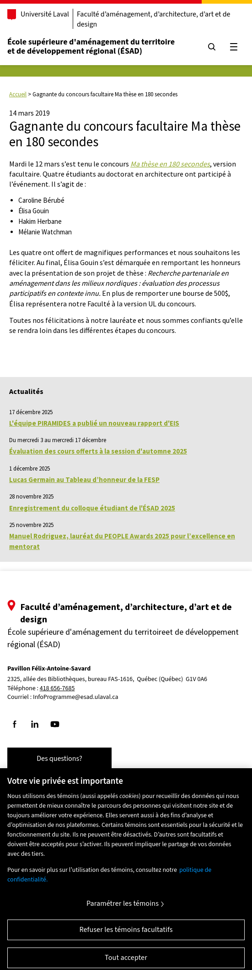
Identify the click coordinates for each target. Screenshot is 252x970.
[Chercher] (212, 47)
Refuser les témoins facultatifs (125, 934)
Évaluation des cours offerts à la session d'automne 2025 (98, 451)
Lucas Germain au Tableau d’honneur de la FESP (84, 479)
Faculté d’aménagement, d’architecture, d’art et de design (154, 19)
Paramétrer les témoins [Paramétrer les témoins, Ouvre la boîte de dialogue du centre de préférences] (122, 908)
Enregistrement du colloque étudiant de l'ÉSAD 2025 (92, 508)
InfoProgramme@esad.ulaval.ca (75, 697)
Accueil (18, 94)
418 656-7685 (57, 688)
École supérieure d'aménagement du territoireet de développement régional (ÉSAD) (91, 46)
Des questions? (59, 759)
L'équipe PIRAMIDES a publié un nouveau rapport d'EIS (94, 423)
